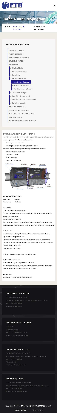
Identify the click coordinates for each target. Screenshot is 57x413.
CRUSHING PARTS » (17, 61)
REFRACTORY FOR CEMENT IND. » (22, 121)
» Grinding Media (16, 68)
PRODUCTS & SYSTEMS (18, 27)
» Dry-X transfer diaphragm (22, 89)
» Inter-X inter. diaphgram (21, 82)
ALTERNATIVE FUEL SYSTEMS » (22, 114)
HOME (7, 26)
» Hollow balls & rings (18, 93)
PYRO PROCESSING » (17, 107)
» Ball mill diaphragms (18, 78)
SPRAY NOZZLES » (16, 51)
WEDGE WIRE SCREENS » (19, 58)
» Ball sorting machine (18, 71)
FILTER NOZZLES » (16, 54)
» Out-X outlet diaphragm (21, 85)
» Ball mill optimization (18, 103)
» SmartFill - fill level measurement (23, 100)
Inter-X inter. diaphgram (40, 27)
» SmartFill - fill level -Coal (20, 96)
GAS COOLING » (15, 117)
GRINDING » (13, 64)
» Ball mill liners (15, 75)
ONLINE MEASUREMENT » (19, 110)
